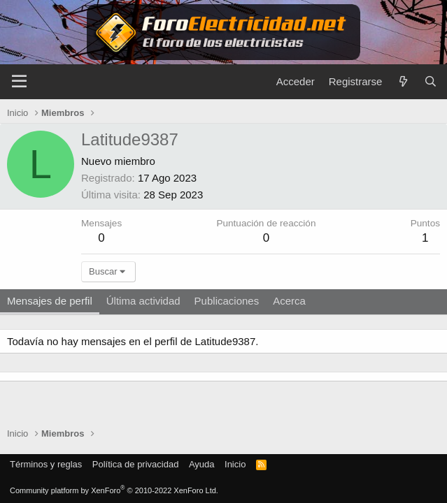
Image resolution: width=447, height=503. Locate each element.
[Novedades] (402, 81)
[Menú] (19, 81)
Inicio (235, 464)
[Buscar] (430, 81)
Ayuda (202, 464)
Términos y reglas (46, 464)
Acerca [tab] (289, 301)
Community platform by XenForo (114, 490)
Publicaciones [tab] (227, 301)
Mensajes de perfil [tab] (49, 301)
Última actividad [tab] (143, 301)
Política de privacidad (135, 464)
